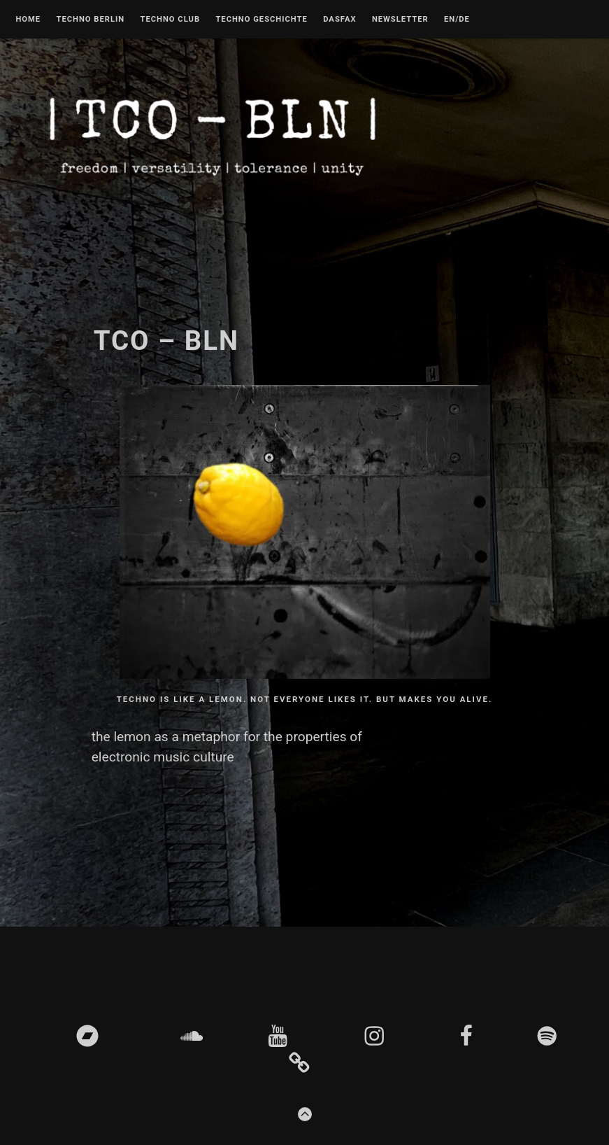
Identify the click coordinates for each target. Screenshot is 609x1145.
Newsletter (400, 19)
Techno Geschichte (261, 19)
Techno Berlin (90, 19)
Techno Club (170, 19)
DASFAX (339, 19)
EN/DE (457, 19)
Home (28, 19)
